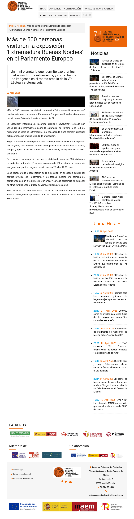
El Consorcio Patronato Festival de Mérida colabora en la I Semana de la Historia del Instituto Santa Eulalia (107, 184)
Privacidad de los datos (23, 479)
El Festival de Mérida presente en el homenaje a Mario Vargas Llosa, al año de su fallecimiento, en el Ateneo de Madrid (110, 385)
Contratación (72, 8)
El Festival (46, 15)
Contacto (61, 15)
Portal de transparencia (98, 8)
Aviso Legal (18, 470)
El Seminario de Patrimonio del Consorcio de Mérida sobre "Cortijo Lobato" (110, 331)
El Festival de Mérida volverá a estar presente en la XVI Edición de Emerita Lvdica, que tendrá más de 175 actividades (107, 83)
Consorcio (55, 8)
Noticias (75, 15)
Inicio (43, 8)
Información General (21, 474)
